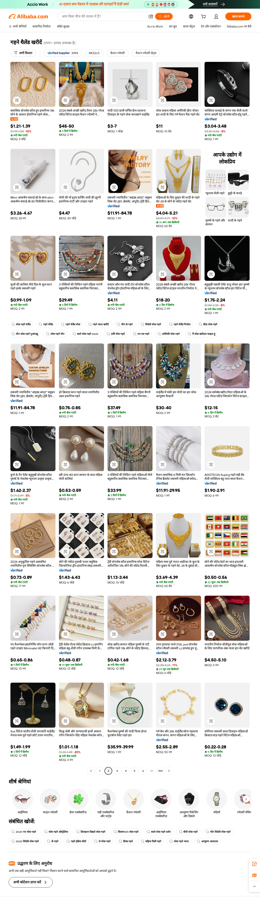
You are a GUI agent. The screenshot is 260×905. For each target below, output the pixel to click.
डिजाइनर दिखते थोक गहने (90, 832)
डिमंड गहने (126, 841)
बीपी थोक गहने (188, 832)
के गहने (52, 841)
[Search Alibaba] (103, 16)
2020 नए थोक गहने (23, 832)
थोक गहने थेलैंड (21, 324)
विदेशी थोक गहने (151, 324)
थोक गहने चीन (55, 334)
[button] (150, 16)
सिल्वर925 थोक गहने (126, 832)
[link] (254, 864)
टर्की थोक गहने (116, 334)
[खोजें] (164, 16)
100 (160, 770)
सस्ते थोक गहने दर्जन (159, 832)
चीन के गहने (125, 324)
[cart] (204, 17)
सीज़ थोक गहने (208, 324)
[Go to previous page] (91, 771)
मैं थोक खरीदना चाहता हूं (201, 334)
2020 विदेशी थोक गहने (25, 841)
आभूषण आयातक (207, 841)
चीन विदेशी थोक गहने (218, 832)
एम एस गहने (141, 334)
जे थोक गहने (102, 841)
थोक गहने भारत (179, 841)
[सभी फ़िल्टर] (23, 53)
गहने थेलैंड (46, 324)
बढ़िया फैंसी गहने (151, 841)
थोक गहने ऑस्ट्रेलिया (56, 832)
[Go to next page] (169, 771)
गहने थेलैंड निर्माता (179, 324)
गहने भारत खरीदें (98, 324)
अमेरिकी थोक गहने (169, 334)
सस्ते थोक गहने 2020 (85, 334)
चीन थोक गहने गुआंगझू (24, 334)
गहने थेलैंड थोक (70, 324)
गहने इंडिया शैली (76, 841)
